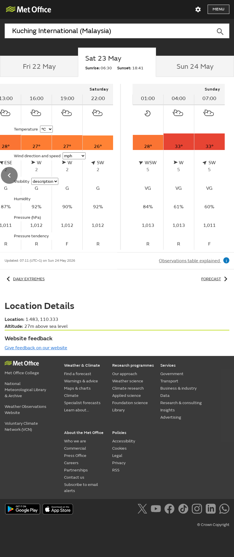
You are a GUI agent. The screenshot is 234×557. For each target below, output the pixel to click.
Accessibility (123, 441)
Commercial (75, 448)
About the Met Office (84, 432)
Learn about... (76, 410)
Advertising (170, 417)
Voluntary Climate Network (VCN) (21, 426)
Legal (117, 455)
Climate (71, 395)
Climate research (128, 388)
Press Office (75, 455)
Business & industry (178, 388)
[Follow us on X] (143, 510)
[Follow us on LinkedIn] (212, 510)
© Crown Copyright (213, 524)
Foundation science (130, 402)
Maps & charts (77, 388)
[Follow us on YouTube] (157, 510)
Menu (218, 9)
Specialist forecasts (82, 402)
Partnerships (76, 470)
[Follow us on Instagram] (198, 510)
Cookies (119, 448)
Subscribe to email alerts (81, 487)
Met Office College (22, 372)
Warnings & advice (81, 381)
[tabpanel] (179, 167)
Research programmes (133, 365)
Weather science (127, 381)
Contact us (74, 477)
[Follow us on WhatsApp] (224, 510)
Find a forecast (77, 373)
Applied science (126, 395)
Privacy (119, 462)
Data (165, 395)
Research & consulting (181, 402)
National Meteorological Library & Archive (25, 389)
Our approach (124, 373)
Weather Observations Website (25, 409)
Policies (119, 432)
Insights (167, 410)
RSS (115, 470)
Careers (71, 462)
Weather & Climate (82, 365)
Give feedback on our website (36, 348)
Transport (169, 381)
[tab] (39, 66)
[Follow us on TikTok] (184, 510)
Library (118, 410)
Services (168, 365)
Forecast (215, 279)
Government (172, 373)
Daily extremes (25, 279)
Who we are (75, 441)
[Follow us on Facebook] (170, 510)
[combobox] (108, 31)
